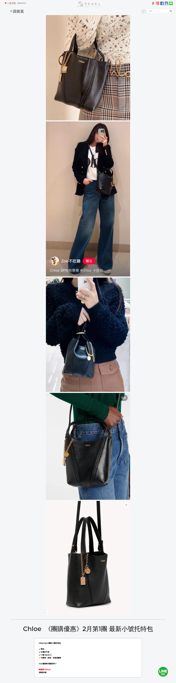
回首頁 (17, 11)
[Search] (157, 11)
